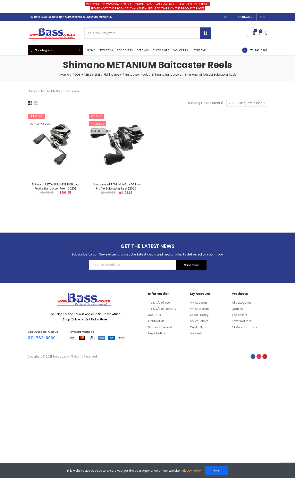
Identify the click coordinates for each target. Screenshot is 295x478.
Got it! (216, 470)
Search (205, 33)
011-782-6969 (258, 50)
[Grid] (30, 103)
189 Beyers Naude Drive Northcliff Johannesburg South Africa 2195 (71, 17)
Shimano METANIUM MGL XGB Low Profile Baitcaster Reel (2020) (117, 186)
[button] (246, 17)
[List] (35, 103)
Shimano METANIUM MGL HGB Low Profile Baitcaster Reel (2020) (55, 186)
